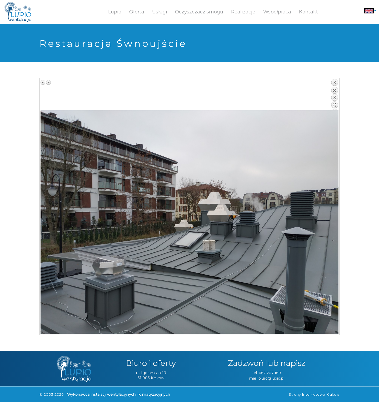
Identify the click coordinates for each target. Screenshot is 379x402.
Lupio (114, 12)
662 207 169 (270, 372)
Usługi (159, 12)
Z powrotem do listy (334, 94)
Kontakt (308, 12)
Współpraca (277, 12)
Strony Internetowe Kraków (314, 394)
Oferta (136, 12)
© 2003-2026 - (104, 394)
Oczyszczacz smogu (199, 12)
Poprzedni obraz (43, 82)
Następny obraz (48, 82)
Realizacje (243, 12)
